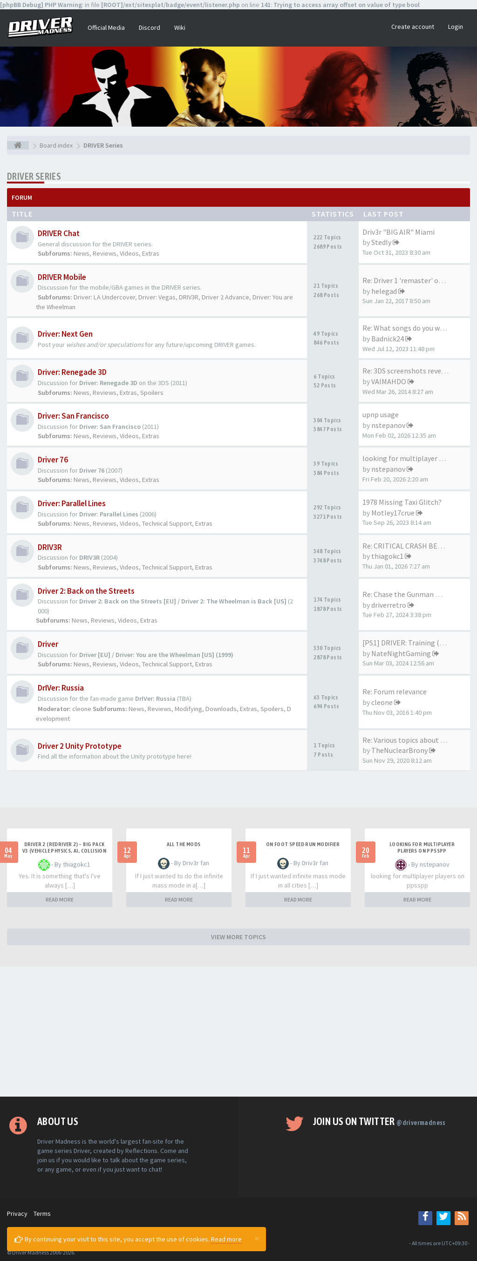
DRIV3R (188, 297)
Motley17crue (393, 512)
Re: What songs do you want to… (414, 327)
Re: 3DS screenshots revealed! (409, 370)
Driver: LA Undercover (104, 297)
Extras (150, 253)
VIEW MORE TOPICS (238, 937)
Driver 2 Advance (225, 297)
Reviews (104, 253)
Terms (42, 1213)
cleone (81, 709)
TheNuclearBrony (399, 750)
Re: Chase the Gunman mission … (415, 594)
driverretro (388, 605)
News (81, 253)
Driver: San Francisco (73, 416)
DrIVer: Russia (61, 688)
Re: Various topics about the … (411, 740)
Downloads (221, 709)
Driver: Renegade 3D (72, 372)
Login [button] (455, 26)
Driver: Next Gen (65, 334)
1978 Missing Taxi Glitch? (402, 502)
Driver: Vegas (157, 297)
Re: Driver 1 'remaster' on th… (410, 280)
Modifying (188, 709)
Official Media (106, 27)
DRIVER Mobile (62, 277)
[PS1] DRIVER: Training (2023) (409, 642)
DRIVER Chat (59, 233)
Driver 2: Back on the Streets (86, 591)
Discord (149, 27)
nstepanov (388, 425)
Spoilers (152, 392)
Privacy (17, 1213)
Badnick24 (387, 338)
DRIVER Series (34, 176)
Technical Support (167, 523)
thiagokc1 (387, 556)
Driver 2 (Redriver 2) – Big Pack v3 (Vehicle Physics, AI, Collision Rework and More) (64, 851)
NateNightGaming (401, 653)
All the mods (184, 844)
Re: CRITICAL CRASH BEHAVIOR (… (418, 545)
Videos (129, 253)
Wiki (179, 27)
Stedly (381, 242)
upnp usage (380, 414)
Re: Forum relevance (394, 691)
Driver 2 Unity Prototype (80, 746)
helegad (384, 291)
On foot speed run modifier (303, 844)
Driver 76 (53, 459)
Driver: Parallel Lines (72, 503)
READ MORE (60, 899)
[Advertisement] (238, 1031)
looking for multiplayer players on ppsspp (422, 847)
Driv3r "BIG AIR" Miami (398, 232)
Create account (412, 26)
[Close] (256, 1238)
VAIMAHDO (388, 381)
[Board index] (18, 145)
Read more (226, 1239)
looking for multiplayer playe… (412, 458)
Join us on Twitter (379, 1121)
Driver (48, 644)
